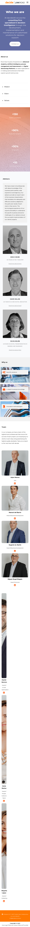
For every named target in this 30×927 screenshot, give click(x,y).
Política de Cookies (12, 925)
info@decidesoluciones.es (15, 918)
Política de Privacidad (23, 925)
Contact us (15, 44)
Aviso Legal (4, 925)
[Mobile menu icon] (27, 2)
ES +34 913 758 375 (15, 916)
